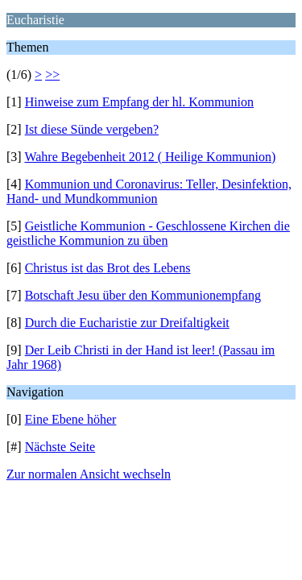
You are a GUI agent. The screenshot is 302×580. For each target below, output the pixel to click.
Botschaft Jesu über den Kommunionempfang (143, 295)
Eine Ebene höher (71, 419)
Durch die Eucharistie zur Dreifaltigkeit (127, 322)
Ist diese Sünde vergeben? (92, 129)
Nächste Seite (60, 447)
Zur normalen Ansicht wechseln (88, 474)
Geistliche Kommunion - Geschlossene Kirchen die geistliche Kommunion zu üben (148, 233)
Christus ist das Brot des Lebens (108, 268)
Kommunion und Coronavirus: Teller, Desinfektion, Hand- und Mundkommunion (149, 191)
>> (52, 74)
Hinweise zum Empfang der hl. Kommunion (139, 102)
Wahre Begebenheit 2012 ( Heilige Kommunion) (149, 157)
